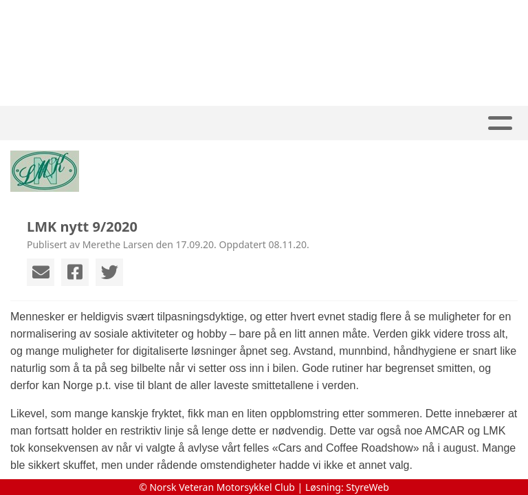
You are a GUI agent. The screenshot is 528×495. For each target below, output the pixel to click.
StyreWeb (367, 487)
